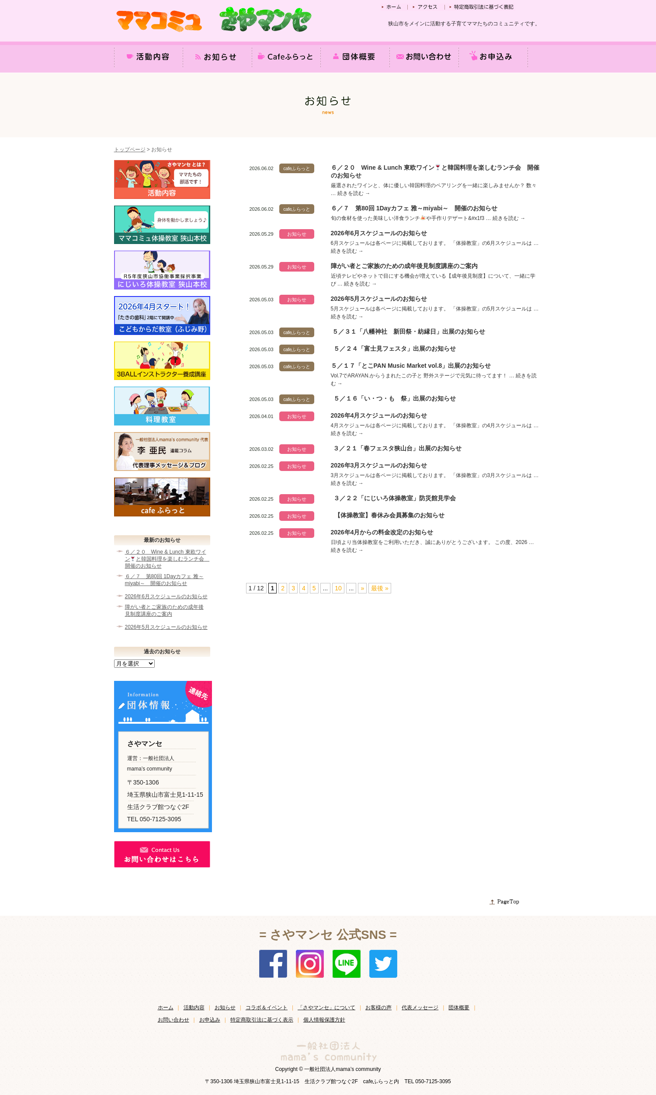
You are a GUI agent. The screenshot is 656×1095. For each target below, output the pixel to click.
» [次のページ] (362, 588)
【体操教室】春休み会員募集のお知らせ (389, 515)
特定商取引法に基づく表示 (261, 1020)
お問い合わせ (173, 1020)
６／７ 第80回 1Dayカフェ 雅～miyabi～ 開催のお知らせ (414, 208)
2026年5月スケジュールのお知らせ (379, 298)
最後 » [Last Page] (380, 588)
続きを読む (353, 193)
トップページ (130, 149)
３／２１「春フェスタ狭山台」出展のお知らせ (397, 448)
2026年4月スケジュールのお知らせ (379, 415)
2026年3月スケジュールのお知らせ (379, 465)
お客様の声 (378, 1007)
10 (338, 588)
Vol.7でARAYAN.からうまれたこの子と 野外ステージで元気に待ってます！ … (423, 376)
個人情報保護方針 (324, 1020)
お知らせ (225, 1007)
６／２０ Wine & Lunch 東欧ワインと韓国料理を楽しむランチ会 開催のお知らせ (166, 559)
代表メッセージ (420, 1007)
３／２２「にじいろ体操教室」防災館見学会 (394, 498)
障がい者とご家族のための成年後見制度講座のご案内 (404, 265)
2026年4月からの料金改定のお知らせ (382, 532)
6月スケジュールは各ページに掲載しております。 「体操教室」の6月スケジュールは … (435, 243)
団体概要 (458, 1007)
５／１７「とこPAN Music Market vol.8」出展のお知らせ (411, 365)
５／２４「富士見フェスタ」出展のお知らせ (394, 348)
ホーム (166, 1007)
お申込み (209, 1020)
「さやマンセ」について (326, 1007)
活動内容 (194, 1007)
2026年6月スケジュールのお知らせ (379, 233)
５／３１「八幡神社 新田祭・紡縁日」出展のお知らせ (408, 331)
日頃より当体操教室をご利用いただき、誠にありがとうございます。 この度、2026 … (432, 542)
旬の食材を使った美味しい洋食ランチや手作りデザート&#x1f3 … (412, 218)
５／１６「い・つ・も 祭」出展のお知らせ (394, 398)
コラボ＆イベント (267, 1007)
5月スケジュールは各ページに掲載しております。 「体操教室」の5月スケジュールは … (435, 309)
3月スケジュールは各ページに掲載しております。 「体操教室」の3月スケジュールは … (435, 475)
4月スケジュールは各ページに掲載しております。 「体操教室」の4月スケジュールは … (435, 425)
